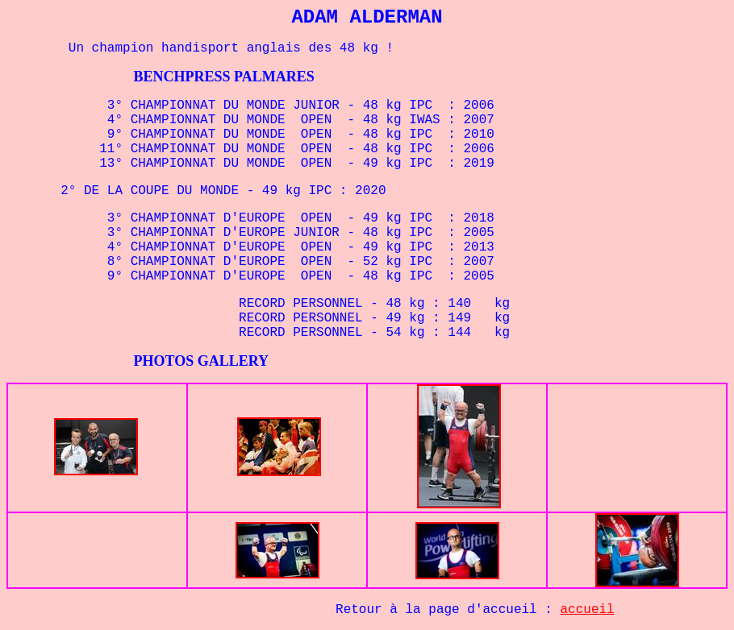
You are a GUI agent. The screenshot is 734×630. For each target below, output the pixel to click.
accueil (588, 610)
